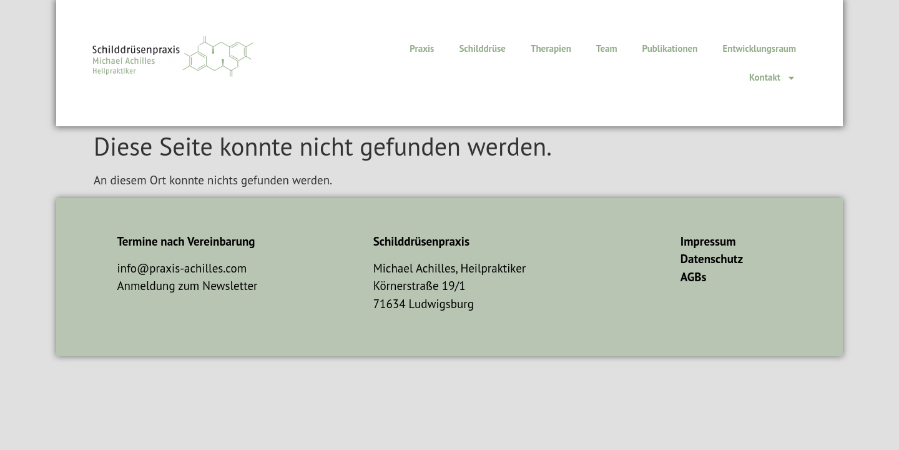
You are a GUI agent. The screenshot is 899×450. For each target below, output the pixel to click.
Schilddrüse (482, 48)
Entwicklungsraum (759, 48)
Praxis (422, 48)
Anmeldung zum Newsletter (187, 285)
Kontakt (772, 78)
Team (606, 48)
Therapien (551, 48)
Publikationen (670, 48)
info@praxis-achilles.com (182, 268)
